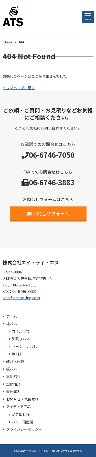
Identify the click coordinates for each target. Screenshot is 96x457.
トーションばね (24, 346)
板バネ (11, 369)
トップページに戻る (19, 87)
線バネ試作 (15, 361)
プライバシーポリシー (24, 429)
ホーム (11, 316)
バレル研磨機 (22, 422)
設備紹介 (13, 384)
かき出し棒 (21, 414)
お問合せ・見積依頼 (22, 399)
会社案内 (13, 391)
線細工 (17, 353)
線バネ (11, 323)
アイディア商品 (18, 406)
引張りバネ (21, 338)
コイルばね (21, 331)
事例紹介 (13, 376)
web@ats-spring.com (21, 297)
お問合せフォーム (48, 213)
